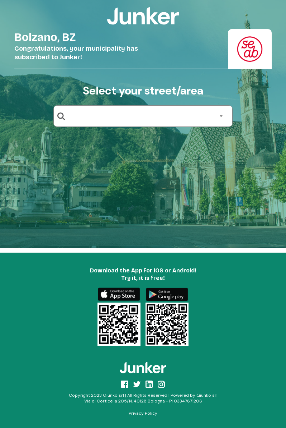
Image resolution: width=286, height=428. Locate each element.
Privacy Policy (143, 413)
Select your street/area (143, 90)
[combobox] (145, 116)
